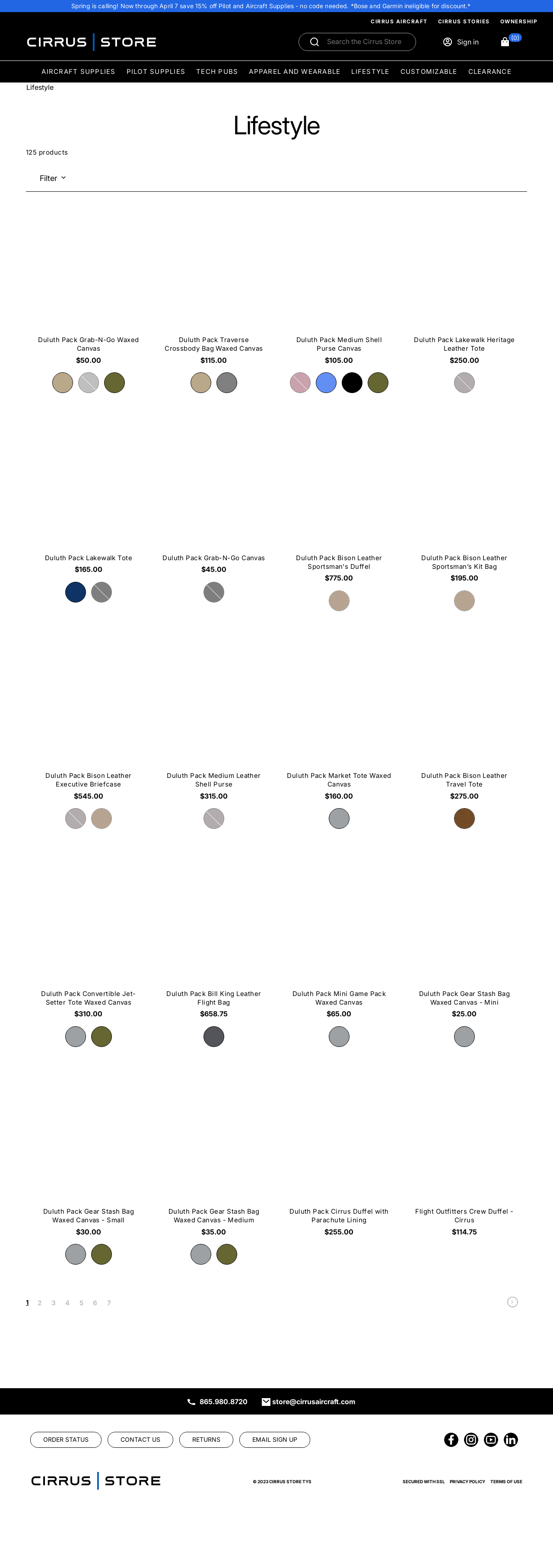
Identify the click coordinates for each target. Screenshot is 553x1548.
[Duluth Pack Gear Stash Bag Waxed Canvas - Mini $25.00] (464, 945)
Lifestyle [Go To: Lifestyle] (40, 87)
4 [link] (67, 1303)
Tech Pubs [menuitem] (217, 71)
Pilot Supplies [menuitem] (156, 71)
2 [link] (39, 1303)
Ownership (519, 21)
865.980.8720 (224, 1401)
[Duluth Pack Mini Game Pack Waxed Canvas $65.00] (339, 945)
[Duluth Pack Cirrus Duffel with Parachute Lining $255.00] (339, 1163)
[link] (512, 1304)
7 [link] (109, 1303)
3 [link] (53, 1303)
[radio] (62, 382)
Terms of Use (506, 1481)
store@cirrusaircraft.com (314, 1401)
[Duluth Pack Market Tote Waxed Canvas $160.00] (339, 727)
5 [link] (81, 1303)
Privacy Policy (467, 1481)
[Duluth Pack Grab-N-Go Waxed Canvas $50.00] (88, 291)
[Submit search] (314, 42)
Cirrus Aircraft (399, 21)
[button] (510, 42)
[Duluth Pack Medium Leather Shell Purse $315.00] (213, 727)
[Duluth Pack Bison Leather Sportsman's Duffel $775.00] (339, 509)
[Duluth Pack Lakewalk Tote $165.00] (88, 505)
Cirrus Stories (464, 21)
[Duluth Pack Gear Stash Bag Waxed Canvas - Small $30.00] (88, 1163)
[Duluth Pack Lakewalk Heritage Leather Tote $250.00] (464, 291)
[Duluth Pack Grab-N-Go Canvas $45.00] (213, 505)
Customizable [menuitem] (429, 71)
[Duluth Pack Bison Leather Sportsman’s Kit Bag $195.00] (464, 509)
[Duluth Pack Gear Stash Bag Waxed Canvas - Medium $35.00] (213, 1163)
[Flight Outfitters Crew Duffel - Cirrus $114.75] (464, 1163)
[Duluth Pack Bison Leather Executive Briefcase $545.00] (88, 727)
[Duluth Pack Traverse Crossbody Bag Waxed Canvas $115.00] (213, 291)
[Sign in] (460, 42)
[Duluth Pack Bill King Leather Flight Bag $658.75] (213, 945)
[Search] (366, 42)
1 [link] (27, 1302)
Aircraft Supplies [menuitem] (78, 71)
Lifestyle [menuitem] (370, 71)
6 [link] (95, 1303)
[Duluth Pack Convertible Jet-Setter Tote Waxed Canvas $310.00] (88, 945)
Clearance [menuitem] (490, 71)
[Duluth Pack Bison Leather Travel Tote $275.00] (464, 727)
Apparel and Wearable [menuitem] (294, 71)
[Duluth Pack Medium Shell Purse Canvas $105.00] (339, 291)
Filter (48, 178)
